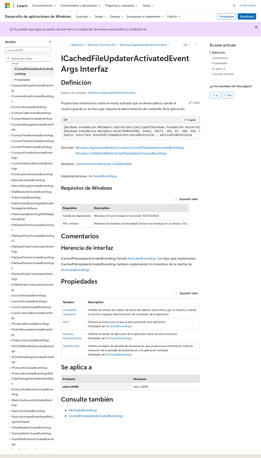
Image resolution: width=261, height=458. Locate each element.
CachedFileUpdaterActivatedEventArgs (96, 416)
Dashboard (247, 16)
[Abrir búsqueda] (234, 5)
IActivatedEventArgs (103, 176)
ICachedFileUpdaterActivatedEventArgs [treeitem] (34, 71)
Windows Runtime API (101, 45)
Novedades (227, 16)
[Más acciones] (196, 45)
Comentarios (220, 58)
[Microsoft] (7, 5)
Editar (194, 103)
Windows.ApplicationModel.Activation (143, 45)
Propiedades (219, 63)
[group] (130, 131)
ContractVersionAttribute (93, 164)
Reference (77, 45)
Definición (218, 52)
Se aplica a (218, 68)
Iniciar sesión (248, 5)
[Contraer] (50, 41)
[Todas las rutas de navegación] (64, 45)
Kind (65, 322)
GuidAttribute (122, 164)
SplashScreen (71, 346)
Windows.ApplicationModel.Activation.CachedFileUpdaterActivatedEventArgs (129, 147)
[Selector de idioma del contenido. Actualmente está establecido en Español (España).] (19, 451)
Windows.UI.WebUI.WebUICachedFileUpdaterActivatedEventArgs (121, 153)
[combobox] (28, 50)
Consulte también (223, 74)
